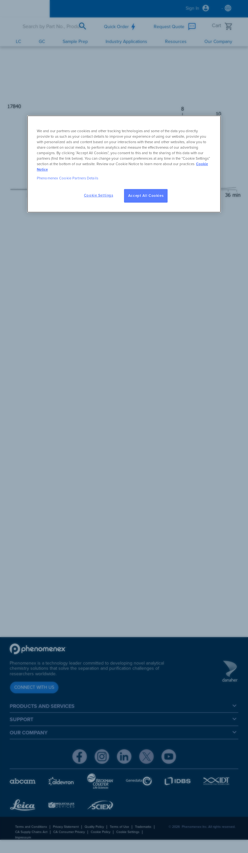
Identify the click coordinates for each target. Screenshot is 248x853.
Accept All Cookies (145, 196)
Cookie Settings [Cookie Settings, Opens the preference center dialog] (98, 195)
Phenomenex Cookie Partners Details (67, 178)
